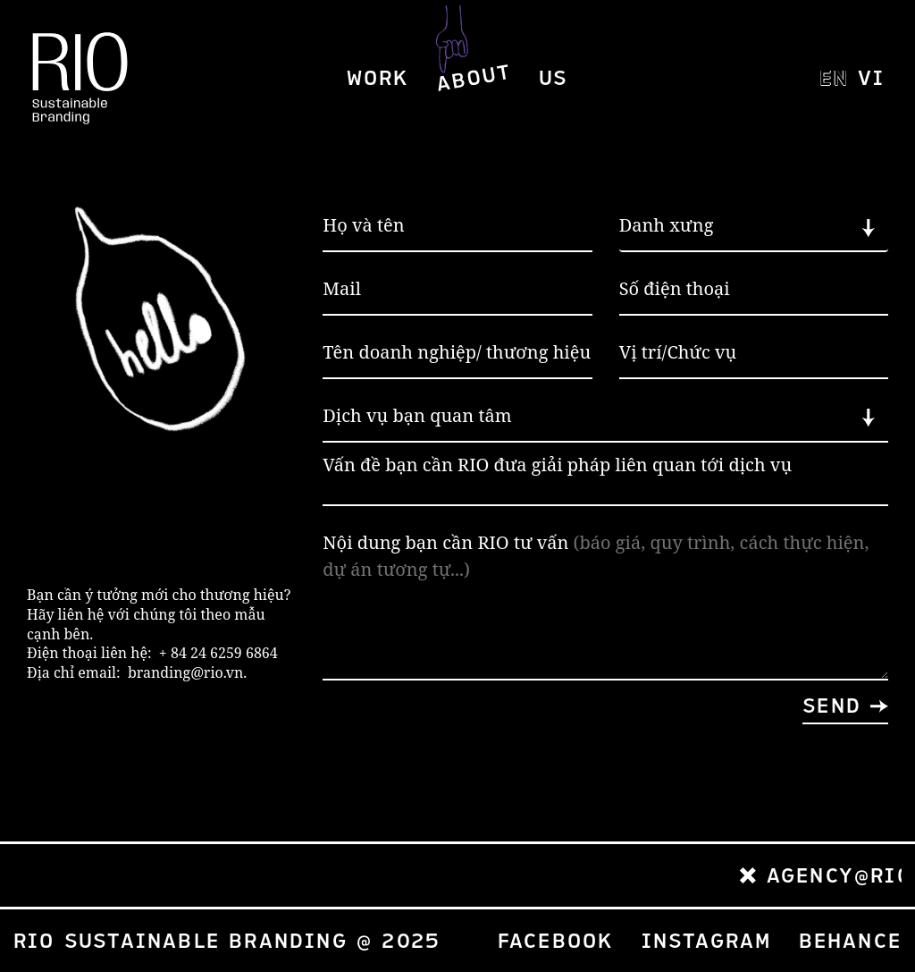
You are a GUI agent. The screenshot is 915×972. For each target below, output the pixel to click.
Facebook (556, 941)
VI (869, 83)
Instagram (707, 941)
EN (832, 83)
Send (831, 706)
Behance (850, 941)
